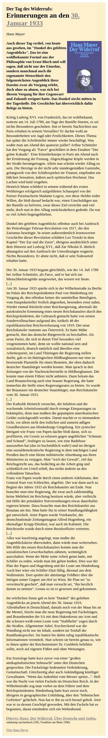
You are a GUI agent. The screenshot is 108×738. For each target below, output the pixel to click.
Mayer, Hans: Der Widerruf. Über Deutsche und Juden (51, 718)
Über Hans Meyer (17, 730)
